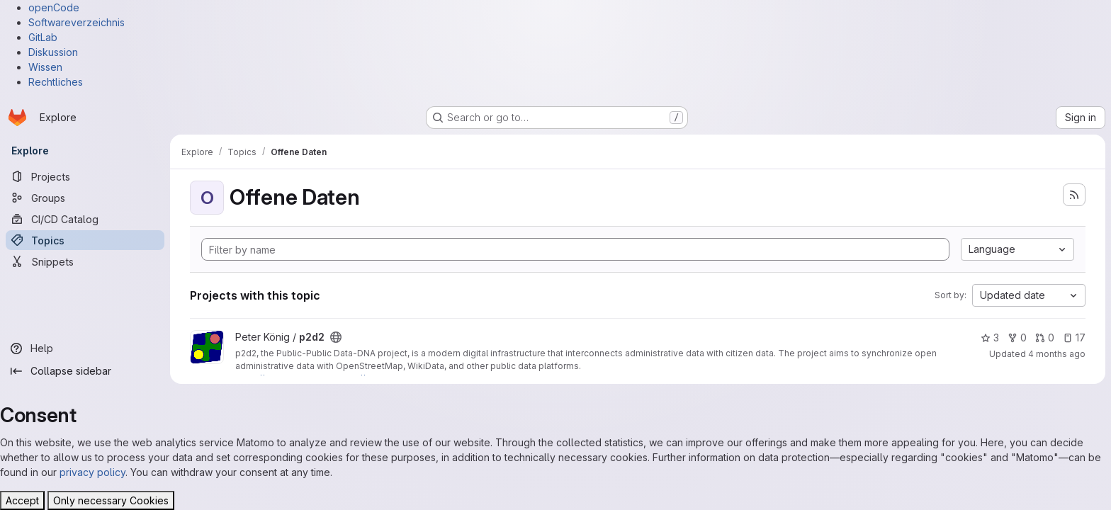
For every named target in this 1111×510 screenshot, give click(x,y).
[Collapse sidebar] (85, 371)
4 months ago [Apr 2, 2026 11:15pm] (1056, 353)
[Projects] (85, 176)
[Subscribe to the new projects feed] (1074, 194)
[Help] (85, 348)
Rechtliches (55, 82)
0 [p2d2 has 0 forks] (1017, 338)
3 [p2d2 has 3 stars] (990, 338)
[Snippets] (85, 261)
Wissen (45, 67)
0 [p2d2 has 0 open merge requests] (1044, 338)
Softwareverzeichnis (76, 22)
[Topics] (85, 240)
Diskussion (53, 52)
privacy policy (92, 472)
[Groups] (85, 198)
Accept (22, 500)
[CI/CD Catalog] (85, 219)
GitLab (42, 37)
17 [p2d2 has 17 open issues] (1074, 338)
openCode (53, 7)
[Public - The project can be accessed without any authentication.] (336, 337)
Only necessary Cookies (111, 500)
